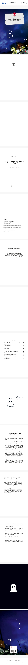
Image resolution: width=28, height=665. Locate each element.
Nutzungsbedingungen (8, 663)
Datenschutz (17, 660)
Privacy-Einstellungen (20, 663)
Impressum (9, 660)
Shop (24, 3)
